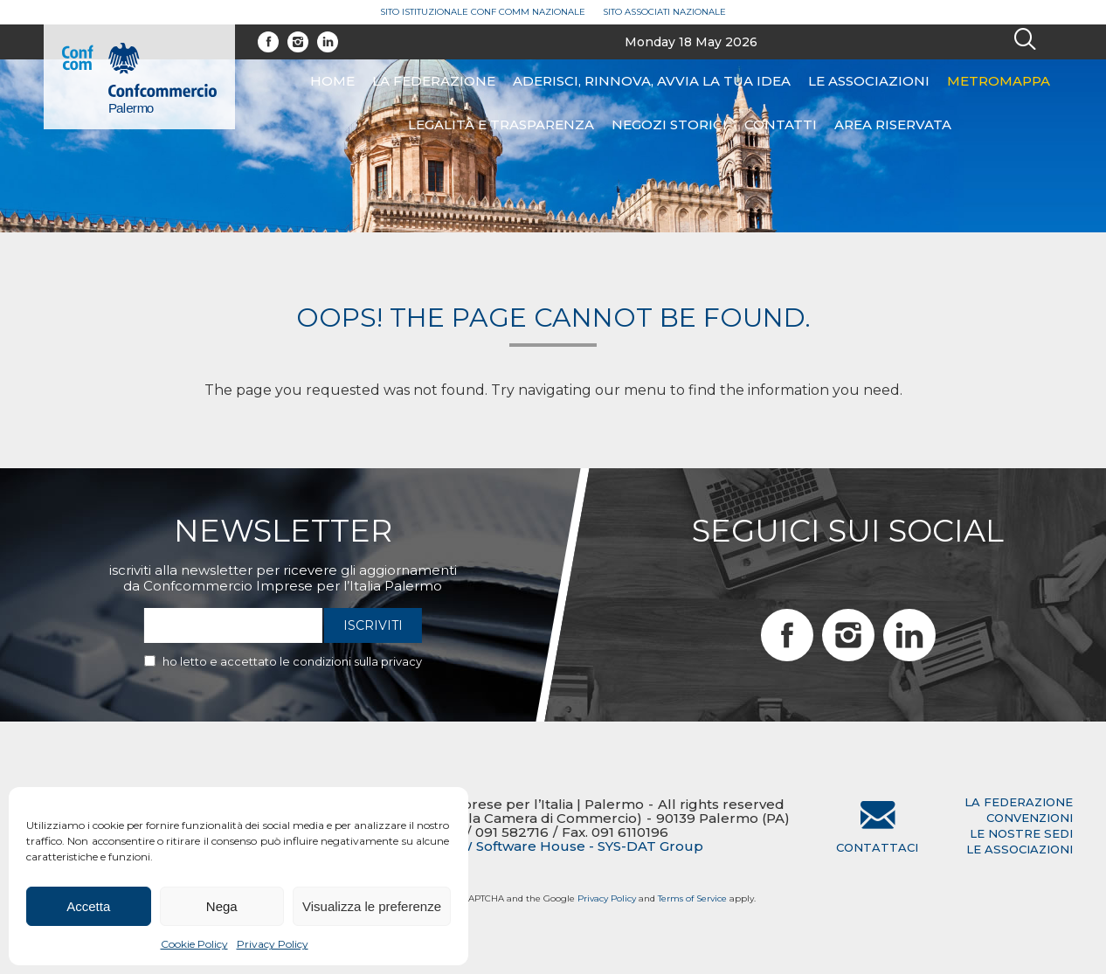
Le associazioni (869, 81)
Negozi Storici (669, 124)
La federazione (433, 81)
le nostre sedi (1021, 833)
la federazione (1018, 802)
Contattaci (877, 847)
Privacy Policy (272, 943)
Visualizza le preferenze (371, 906)
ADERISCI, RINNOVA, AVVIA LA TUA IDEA (652, 81)
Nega (222, 906)
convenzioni (1029, 818)
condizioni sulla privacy (357, 661)
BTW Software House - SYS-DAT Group (570, 846)
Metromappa (998, 81)
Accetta (88, 906)
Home (332, 81)
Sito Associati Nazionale (664, 11)
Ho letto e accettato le (292, 661)
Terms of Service (692, 898)
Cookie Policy (194, 943)
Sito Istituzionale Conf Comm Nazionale (482, 11)
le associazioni (1019, 849)
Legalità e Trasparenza (501, 124)
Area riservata (892, 124)
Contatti (780, 124)
